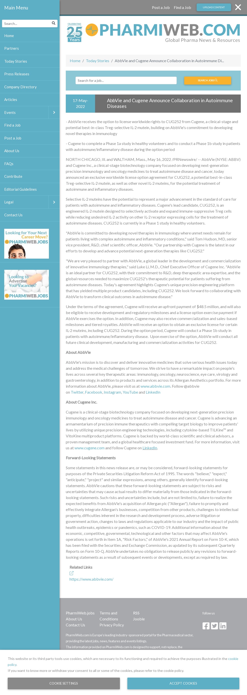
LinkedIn (153, 392)
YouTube (130, 392)
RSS (136, 612)
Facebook (93, 392)
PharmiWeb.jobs (80, 612)
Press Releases (16, 74)
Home (75, 60)
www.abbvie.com (155, 386)
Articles (10, 99)
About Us (74, 618)
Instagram (112, 392)
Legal (32, 202)
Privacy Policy (112, 624)
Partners (11, 48)
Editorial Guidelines (20, 189)
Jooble (139, 618)
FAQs (8, 163)
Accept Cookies (183, 683)
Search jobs (207, 80)
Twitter (77, 392)
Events (32, 112)
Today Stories (97, 60)
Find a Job (182, 7)
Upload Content (214, 7)
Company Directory (20, 87)
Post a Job (161, 7)
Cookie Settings (63, 683)
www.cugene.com (89, 447)
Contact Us (75, 624)
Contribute (13, 176)
